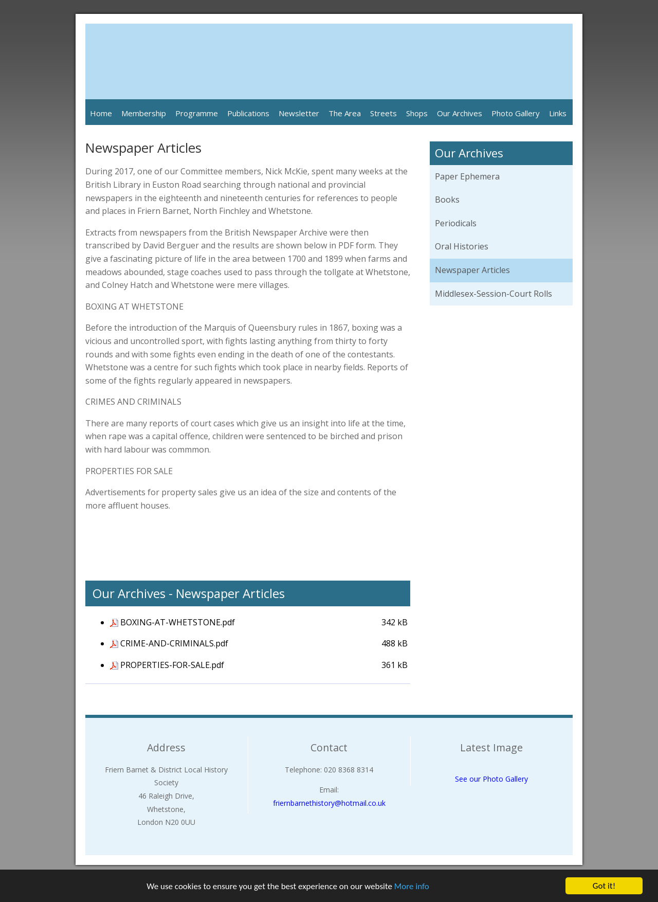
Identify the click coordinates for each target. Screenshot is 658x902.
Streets (383, 113)
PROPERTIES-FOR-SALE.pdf (172, 665)
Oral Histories (461, 246)
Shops (417, 113)
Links (557, 113)
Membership (143, 113)
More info (411, 886)
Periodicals (456, 223)
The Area (344, 113)
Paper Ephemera (467, 176)
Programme (196, 113)
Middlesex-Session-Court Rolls (493, 293)
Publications (248, 113)
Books (447, 199)
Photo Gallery (515, 113)
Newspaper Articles (472, 270)
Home (101, 113)
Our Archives (459, 113)
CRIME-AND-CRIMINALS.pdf (174, 643)
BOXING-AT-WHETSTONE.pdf (177, 622)
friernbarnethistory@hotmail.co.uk (329, 803)
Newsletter (299, 113)
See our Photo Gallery (491, 779)
